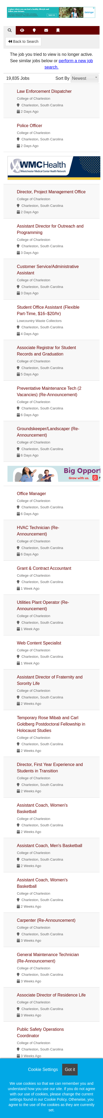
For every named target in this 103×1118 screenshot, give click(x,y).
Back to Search (23, 41)
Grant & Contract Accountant (44, 568)
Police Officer (29, 125)
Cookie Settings (43, 1069)
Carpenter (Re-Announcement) (46, 920)
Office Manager (31, 493)
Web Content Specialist (39, 643)
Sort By (62, 78)
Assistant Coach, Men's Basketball (49, 845)
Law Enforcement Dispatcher (44, 91)
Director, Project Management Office (51, 192)
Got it (70, 1069)
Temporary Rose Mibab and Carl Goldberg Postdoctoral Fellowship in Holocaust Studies (51, 724)
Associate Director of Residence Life (51, 995)
